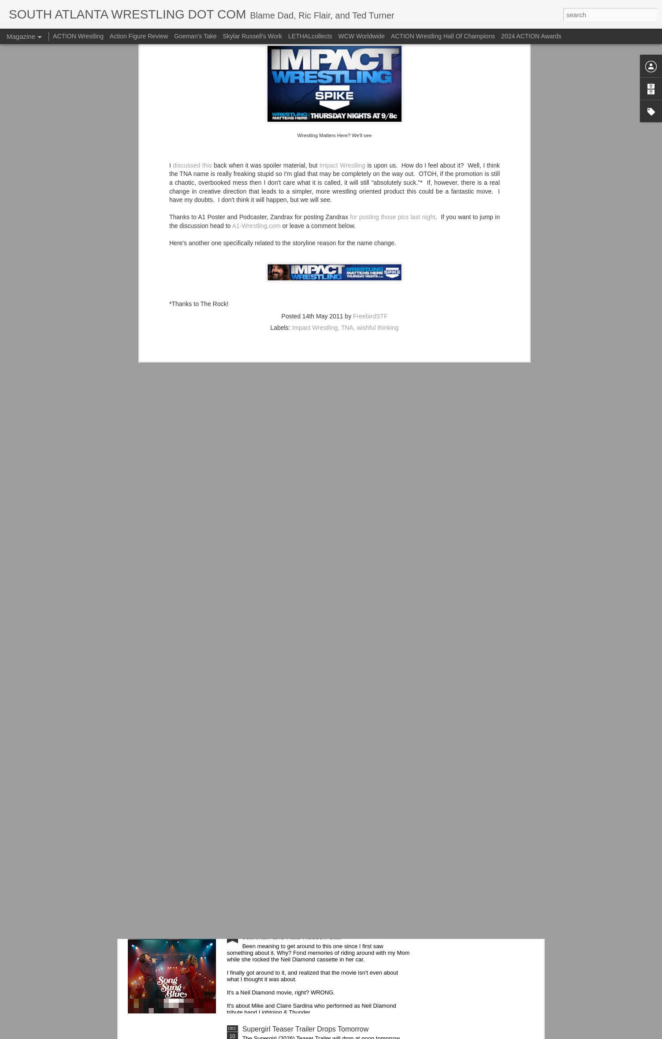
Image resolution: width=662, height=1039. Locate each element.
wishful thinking (378, 189)
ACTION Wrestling (78, 36)
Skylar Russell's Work (252, 36)
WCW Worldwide (361, 36)
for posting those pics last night (392, 78)
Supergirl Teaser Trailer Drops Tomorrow (305, 1029)
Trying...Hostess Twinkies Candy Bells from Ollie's (320, 829)
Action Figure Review (139, 36)
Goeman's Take (195, 36)
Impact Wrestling (315, 189)
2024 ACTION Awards (531, 36)
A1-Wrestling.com (256, 87)
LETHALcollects (310, 36)
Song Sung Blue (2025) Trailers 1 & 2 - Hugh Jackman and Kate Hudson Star (312, 933)
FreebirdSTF (370, 177)
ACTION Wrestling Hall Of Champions (443, 36)
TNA (347, 189)
